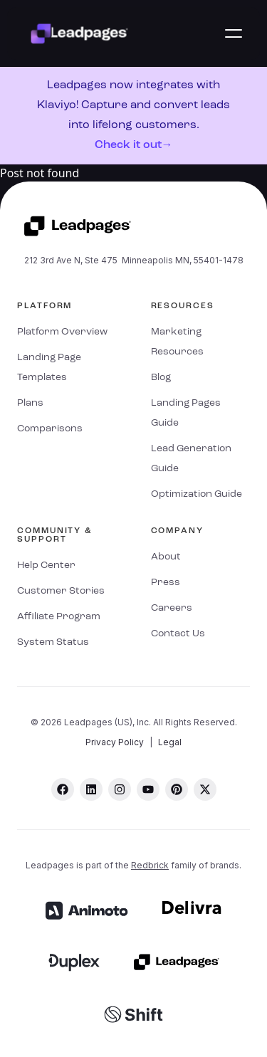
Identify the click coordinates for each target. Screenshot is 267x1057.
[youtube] (148, 789)
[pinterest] (176, 789)
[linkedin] (91, 789)
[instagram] (119, 789)
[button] (233, 33)
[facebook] (62, 789)
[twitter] (205, 789)
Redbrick (150, 865)
